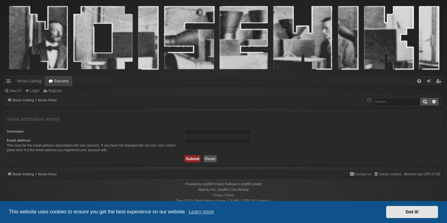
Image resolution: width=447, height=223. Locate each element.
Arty (213, 189)
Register (55, 90)
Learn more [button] (201, 211)
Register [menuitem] (439, 82)
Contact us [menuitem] (361, 174)
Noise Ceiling (29, 81)
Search (15, 90)
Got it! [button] (412, 211)
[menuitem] (419, 81)
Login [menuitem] (430, 82)
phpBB (207, 184)
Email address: (19, 140)
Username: (16, 131)
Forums (61, 81)
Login (34, 90)
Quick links (9, 82)
